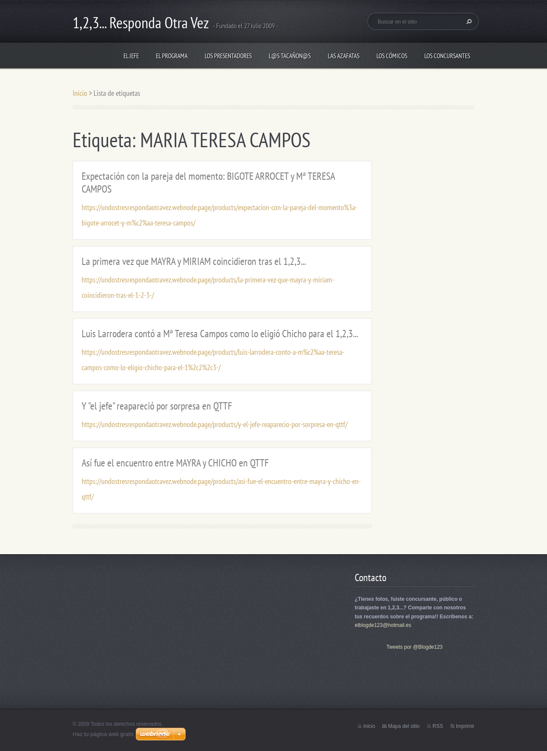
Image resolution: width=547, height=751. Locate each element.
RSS (437, 726)
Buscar (468, 21)
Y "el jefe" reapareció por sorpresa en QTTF (157, 406)
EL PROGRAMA (172, 56)
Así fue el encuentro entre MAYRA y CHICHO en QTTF (175, 462)
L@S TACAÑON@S (290, 56)
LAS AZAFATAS (343, 56)
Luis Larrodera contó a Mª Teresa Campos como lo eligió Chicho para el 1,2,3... (220, 333)
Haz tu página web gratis (103, 734)
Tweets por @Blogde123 (414, 647)
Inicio (80, 93)
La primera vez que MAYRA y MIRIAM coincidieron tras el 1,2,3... (194, 261)
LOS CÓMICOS (391, 56)
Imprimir (465, 726)
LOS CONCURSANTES (447, 56)
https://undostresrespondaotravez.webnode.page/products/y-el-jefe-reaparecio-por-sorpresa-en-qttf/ (214, 424)
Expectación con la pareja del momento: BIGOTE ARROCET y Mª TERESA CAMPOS (208, 182)
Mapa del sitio (404, 726)
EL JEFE (131, 56)
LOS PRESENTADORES (228, 56)
